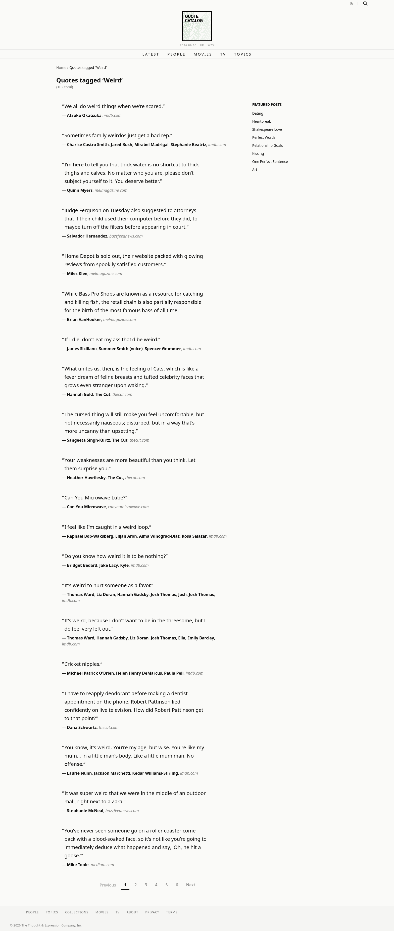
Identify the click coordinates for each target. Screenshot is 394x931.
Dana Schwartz (82, 727)
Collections (76, 912)
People (176, 54)
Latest (151, 54)
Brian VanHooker (84, 319)
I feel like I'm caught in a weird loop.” (107, 527)
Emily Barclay (200, 638)
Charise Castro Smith (88, 144)
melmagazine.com (111, 190)
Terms (171, 912)
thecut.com (122, 394)
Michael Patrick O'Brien (90, 673)
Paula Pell (173, 673)
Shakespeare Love (267, 129)
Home (61, 67)
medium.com (102, 864)
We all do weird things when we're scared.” (114, 106)
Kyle (124, 565)
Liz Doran (105, 594)
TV (223, 54)
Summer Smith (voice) (121, 348)
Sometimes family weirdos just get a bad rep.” (118, 135)
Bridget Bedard (82, 565)
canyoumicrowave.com (128, 506)
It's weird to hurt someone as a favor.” (108, 585)
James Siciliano (82, 348)
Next (190, 885)
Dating (257, 113)
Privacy (152, 912)
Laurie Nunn (79, 773)
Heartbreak (261, 121)
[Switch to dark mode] (352, 4)
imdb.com (113, 115)
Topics (243, 54)
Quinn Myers (80, 190)
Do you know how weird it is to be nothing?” (115, 556)
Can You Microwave (86, 506)
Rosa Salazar (194, 536)
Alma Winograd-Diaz (159, 536)
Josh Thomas (163, 594)
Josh (182, 594)
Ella (181, 638)
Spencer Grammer (163, 348)
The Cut (102, 394)
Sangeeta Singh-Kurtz (88, 440)
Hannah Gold (80, 394)
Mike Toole (78, 864)
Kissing (258, 153)
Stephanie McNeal (85, 810)
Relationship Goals (267, 145)
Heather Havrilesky (86, 477)
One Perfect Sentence (270, 161)
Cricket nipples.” (83, 664)
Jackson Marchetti (112, 773)
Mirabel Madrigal (151, 144)
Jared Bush (121, 144)
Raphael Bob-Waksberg (90, 536)
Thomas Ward (80, 594)
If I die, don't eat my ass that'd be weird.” (112, 339)
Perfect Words (263, 137)
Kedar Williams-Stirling (155, 773)
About (132, 912)
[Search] (365, 3)
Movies (203, 54)
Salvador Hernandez (87, 236)
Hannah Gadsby (133, 594)
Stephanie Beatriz (188, 144)
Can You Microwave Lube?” (95, 497)
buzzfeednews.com (126, 236)
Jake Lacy (108, 565)
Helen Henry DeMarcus (139, 673)
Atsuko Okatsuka (84, 115)
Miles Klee (77, 273)
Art (254, 169)
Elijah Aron (126, 536)
